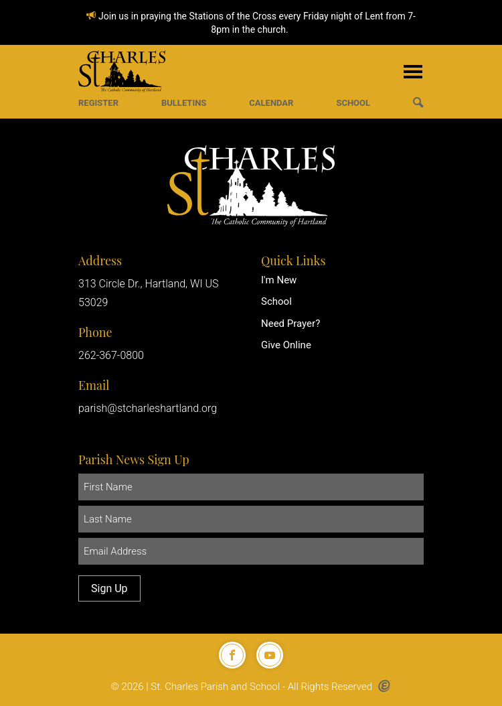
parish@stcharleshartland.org (147, 408)
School (276, 301)
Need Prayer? (290, 323)
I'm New (279, 280)
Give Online (286, 345)
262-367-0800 (111, 355)
